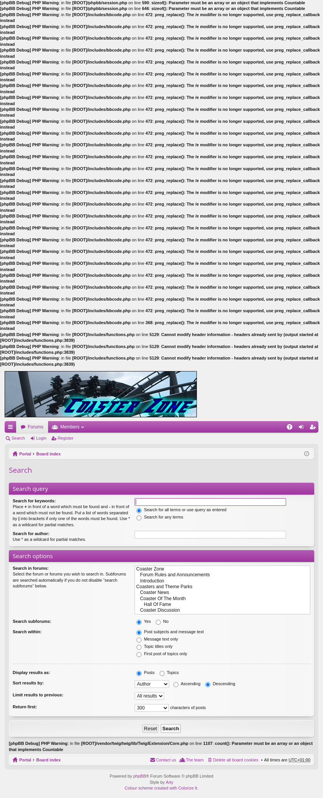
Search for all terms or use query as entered (181, 509)
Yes (144, 621)
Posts (146, 672)
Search (18, 438)
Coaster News (222, 593)
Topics (169, 672)
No (162, 621)
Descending (220, 683)
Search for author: (31, 533)
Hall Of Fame (222, 604)
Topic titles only (154, 646)
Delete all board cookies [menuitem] (235, 760)
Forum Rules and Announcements (222, 575)
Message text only (157, 639)
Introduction (222, 581)
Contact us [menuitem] (166, 760)
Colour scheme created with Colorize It (161, 788)
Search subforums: (32, 621)
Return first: (25, 706)
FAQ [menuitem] (292, 428)
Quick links (12, 428)
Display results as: (31, 672)
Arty (169, 782)
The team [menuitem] (194, 760)
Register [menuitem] (314, 428)
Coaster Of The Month (222, 599)
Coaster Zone (222, 569)
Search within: (27, 631)
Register (65, 438)
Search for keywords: (34, 501)
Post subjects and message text (170, 631)
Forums (35, 427)
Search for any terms (160, 517)
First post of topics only (162, 653)
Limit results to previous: (38, 695)
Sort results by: (28, 683)
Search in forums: (31, 568)
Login (41, 438)
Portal (25, 454)
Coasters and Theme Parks (222, 587)
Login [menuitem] (303, 428)
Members (70, 427)
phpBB (139, 776)
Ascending (186, 683)
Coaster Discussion (222, 610)
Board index (48, 454)
